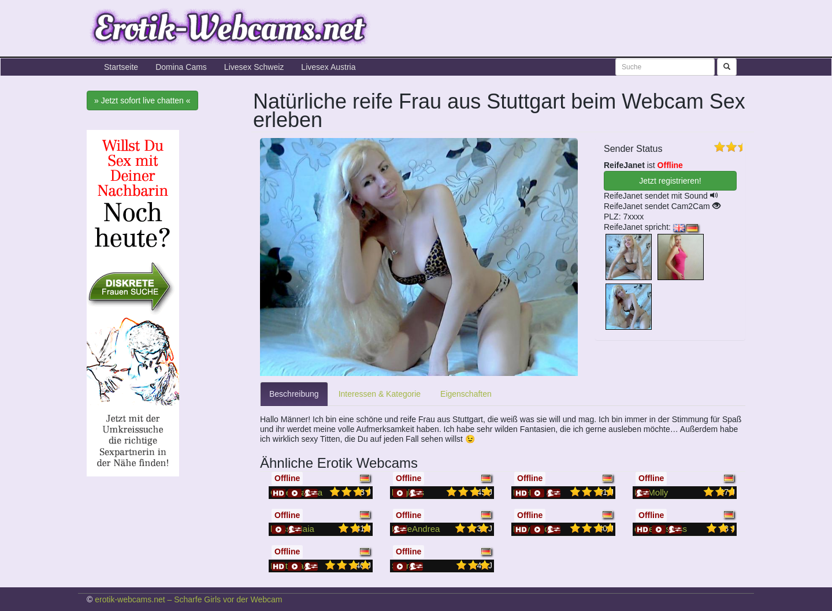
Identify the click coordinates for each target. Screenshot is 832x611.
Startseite (121, 67)
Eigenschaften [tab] (466, 393)
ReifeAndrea (416, 529)
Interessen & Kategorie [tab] (380, 393)
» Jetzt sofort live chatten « (142, 100)
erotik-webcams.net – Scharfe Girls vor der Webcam (188, 599)
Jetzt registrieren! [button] (670, 180)
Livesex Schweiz (254, 67)
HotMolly (651, 492)
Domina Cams (181, 67)
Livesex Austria (328, 67)
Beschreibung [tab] (294, 393)
